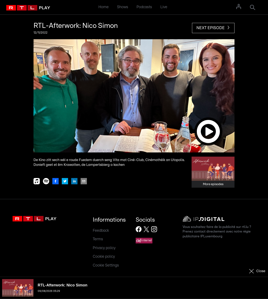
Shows (122, 7)
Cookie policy (104, 257)
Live (163, 7)
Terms (98, 239)
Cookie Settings (106, 265)
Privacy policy (104, 248)
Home (103, 7)
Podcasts (144, 7)
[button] (134, 95)
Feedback (101, 231)
